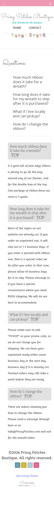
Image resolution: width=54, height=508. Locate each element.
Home (17, 28)
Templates (33, 485)
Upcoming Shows (27, 476)
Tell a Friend (29, 483)
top (15, 155)
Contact (35, 28)
